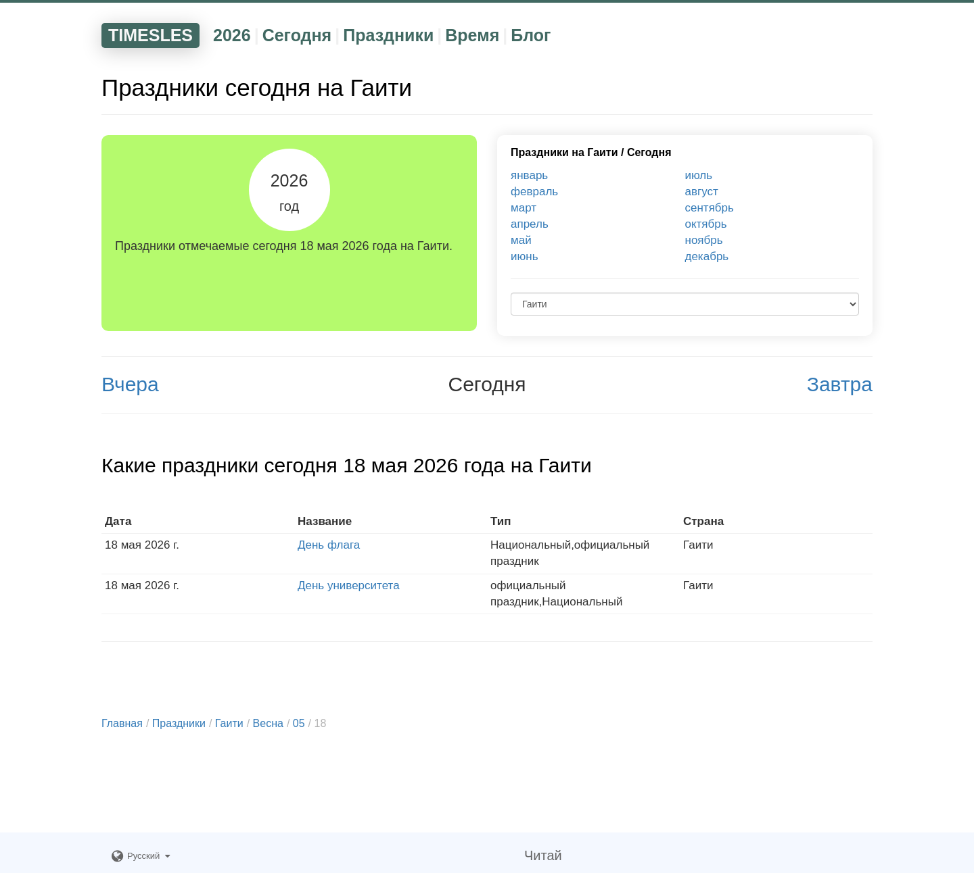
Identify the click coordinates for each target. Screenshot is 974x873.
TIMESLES (150, 35)
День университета (349, 585)
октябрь (706, 224)
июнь (524, 256)
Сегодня (297, 35)
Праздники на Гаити (564, 152)
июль (699, 175)
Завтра (840, 384)
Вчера (130, 384)
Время (472, 35)
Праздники (388, 35)
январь (529, 175)
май (521, 240)
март (523, 207)
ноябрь (704, 240)
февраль (534, 191)
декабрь (707, 256)
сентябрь (709, 207)
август (701, 191)
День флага (329, 545)
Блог (531, 35)
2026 (232, 35)
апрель (530, 224)
